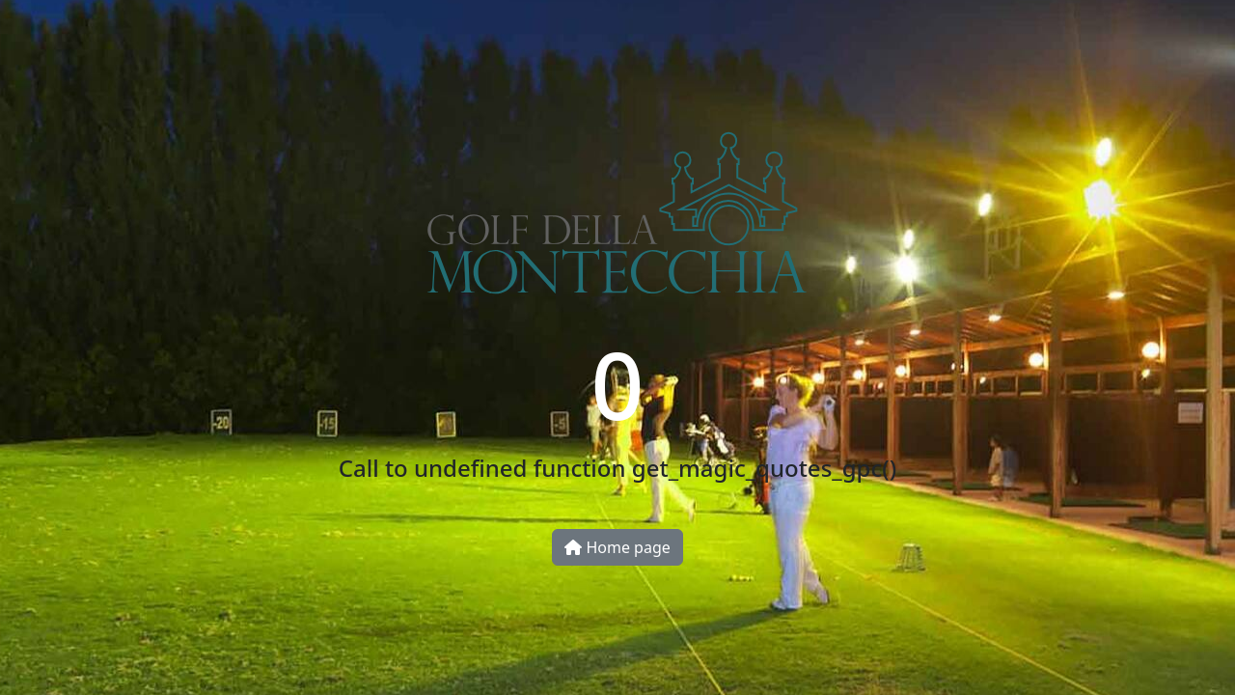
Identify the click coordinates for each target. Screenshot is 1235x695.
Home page (617, 547)
